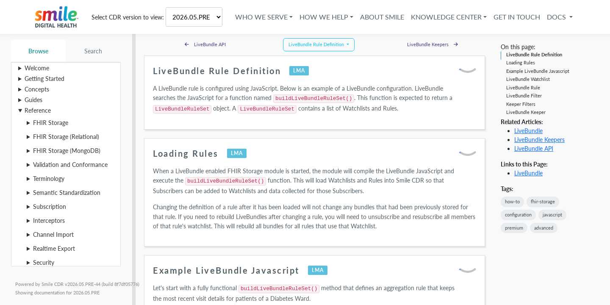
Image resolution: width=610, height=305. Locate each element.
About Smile (382, 17)
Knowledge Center (446, 17)
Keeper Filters (520, 104)
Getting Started (44, 78)
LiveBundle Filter (524, 95)
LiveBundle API (533, 148)
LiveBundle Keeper (526, 112)
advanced (543, 227)
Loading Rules (520, 62)
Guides (33, 99)
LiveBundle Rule (523, 87)
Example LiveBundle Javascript (537, 71)
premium (514, 227)
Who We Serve (261, 17)
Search (93, 51)
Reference (38, 110)
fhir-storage (543, 201)
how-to (512, 201)
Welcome (37, 68)
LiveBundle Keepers (539, 139)
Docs (557, 17)
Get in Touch (517, 17)
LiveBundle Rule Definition (534, 54)
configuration (518, 214)
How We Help (323, 17)
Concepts (37, 89)
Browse (38, 51)
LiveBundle (528, 130)
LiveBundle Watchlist (528, 79)
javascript (552, 214)
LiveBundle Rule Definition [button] (316, 44)
